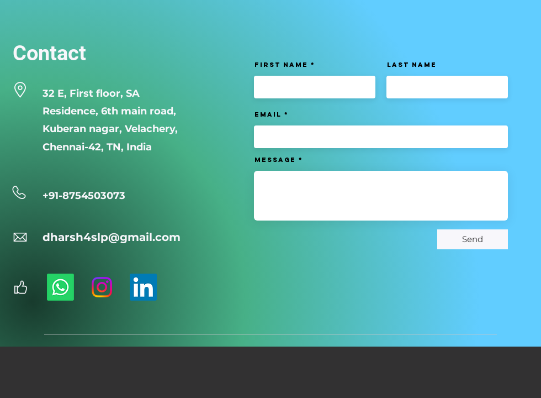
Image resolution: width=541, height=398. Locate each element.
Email (268, 114)
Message (275, 160)
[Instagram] (101, 287)
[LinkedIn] (143, 287)
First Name (281, 64)
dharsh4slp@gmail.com (112, 237)
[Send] (472, 239)
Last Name (412, 64)
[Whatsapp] (60, 287)
